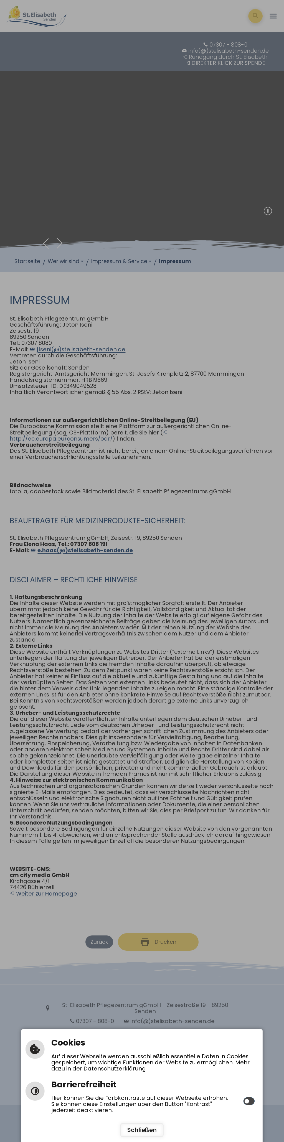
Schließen (142, 1130)
